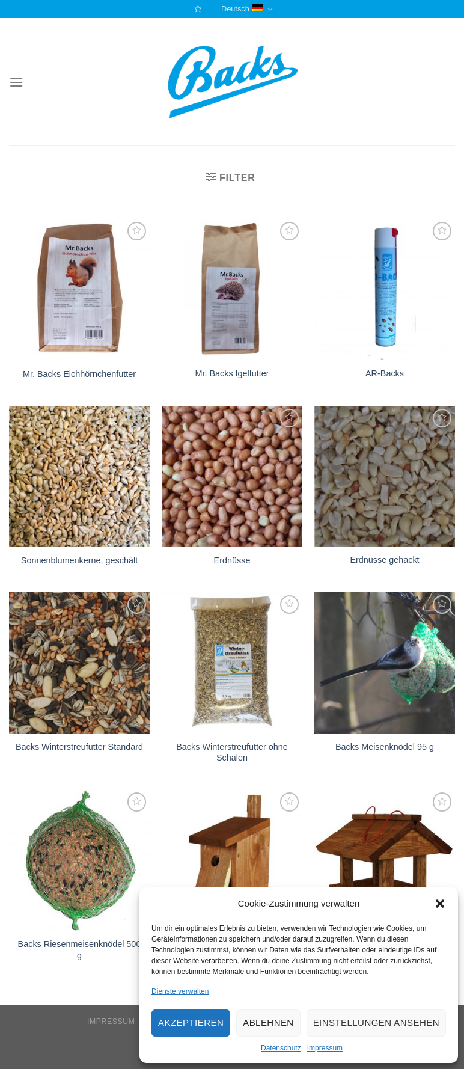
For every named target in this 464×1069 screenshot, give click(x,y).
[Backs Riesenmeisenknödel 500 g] (79, 859)
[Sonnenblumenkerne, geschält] (79, 476)
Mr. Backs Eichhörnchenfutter (79, 374)
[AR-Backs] (384, 289)
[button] (440, 904)
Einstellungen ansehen (376, 1022)
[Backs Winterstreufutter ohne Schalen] (232, 662)
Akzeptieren (191, 1022)
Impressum (325, 1048)
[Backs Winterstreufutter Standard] (79, 662)
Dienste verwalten (180, 991)
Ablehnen (268, 1022)
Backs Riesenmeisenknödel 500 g (79, 949)
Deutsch (247, 9)
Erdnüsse (232, 560)
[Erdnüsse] (232, 476)
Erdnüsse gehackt (384, 560)
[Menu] (16, 82)
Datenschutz (281, 1048)
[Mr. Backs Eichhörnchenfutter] (79, 289)
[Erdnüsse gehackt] (384, 476)
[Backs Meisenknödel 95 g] (384, 662)
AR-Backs (384, 373)
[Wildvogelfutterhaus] (384, 859)
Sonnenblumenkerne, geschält (79, 560)
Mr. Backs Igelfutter (232, 373)
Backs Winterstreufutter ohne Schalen (232, 752)
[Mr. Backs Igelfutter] (232, 289)
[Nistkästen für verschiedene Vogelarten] (232, 859)
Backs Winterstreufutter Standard (79, 747)
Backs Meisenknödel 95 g (384, 747)
